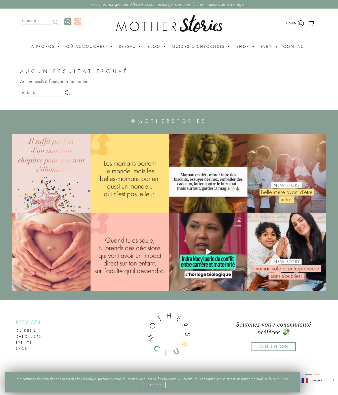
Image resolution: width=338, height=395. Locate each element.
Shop (246, 46)
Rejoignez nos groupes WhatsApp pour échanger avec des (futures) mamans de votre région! (169, 4)
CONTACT (295, 46)
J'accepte (154, 385)
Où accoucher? (90, 46)
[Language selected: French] (318, 380)
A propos (46, 46)
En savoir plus (278, 378)
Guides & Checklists (201, 46)
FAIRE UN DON (274, 346)
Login (295, 23)
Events (269, 46)
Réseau (130, 46)
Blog (157, 46)
